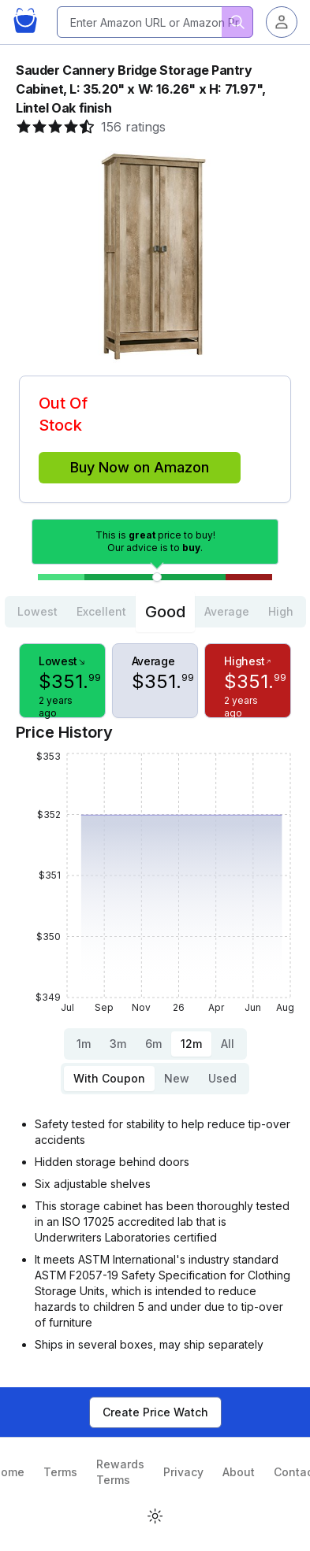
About (238, 1472)
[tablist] (155, 611)
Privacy (183, 1472)
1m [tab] (84, 1043)
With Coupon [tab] (109, 1078)
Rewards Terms (120, 1471)
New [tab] (176, 1078)
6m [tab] (153, 1043)
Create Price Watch (155, 1412)
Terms (60, 1472)
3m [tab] (118, 1043)
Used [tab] (222, 1078)
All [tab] (227, 1043)
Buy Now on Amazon (139, 467)
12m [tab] (191, 1043)
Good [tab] (165, 611)
